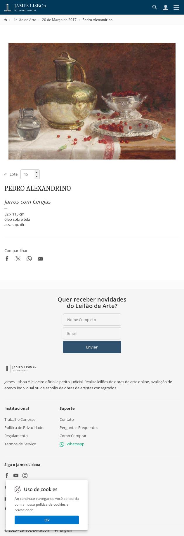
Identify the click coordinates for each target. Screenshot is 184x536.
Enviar (92, 347)
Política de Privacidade (23, 427)
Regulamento (16, 435)
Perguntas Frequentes (79, 427)
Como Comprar (73, 435)
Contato (67, 419)
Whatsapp (72, 443)
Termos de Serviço (20, 443)
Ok (46, 520)
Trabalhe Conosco (20, 419)
